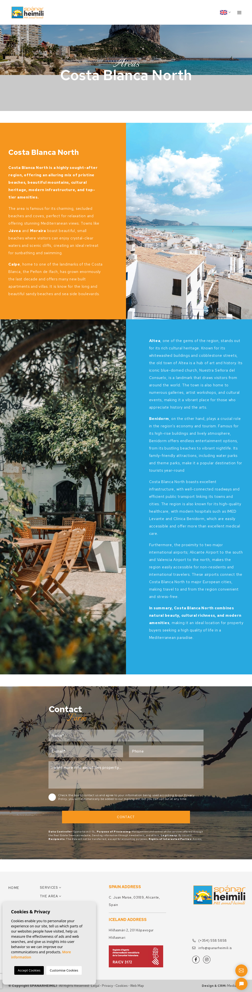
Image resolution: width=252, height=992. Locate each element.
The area (49, 896)
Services (49, 887)
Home (13, 888)
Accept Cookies (29, 970)
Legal (95, 986)
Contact (126, 817)
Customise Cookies (64, 970)
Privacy (107, 986)
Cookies (121, 986)
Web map (137, 986)
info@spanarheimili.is (212, 948)
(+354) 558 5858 (209, 940)
